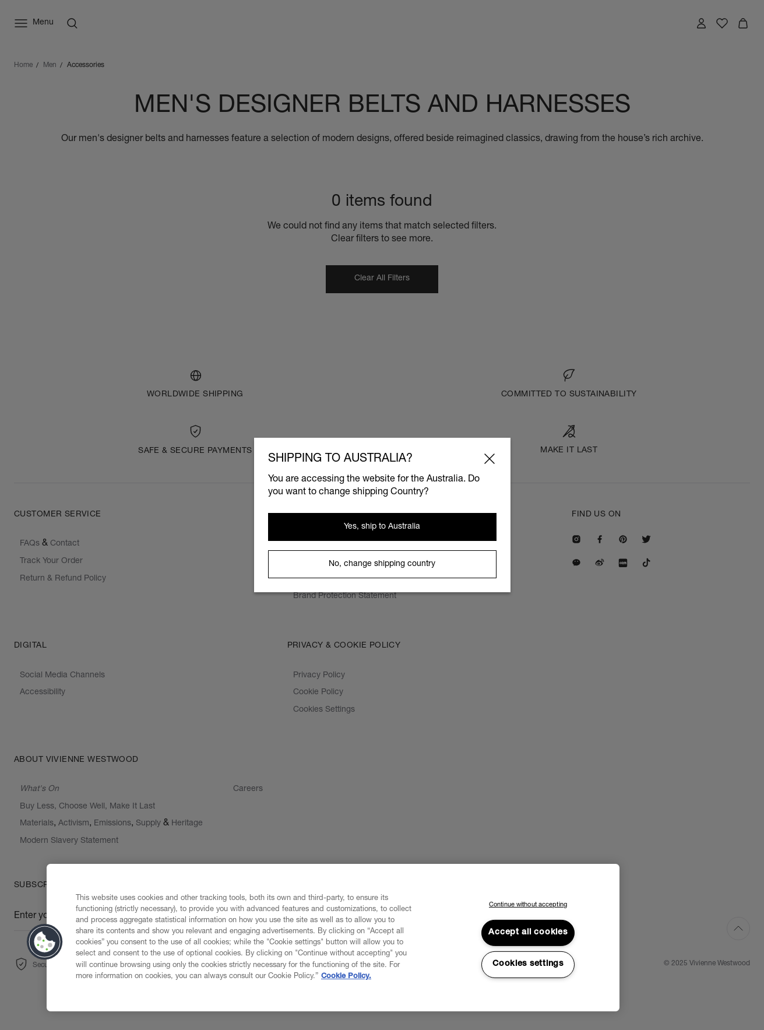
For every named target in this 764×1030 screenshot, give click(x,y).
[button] (45, 942)
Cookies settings (528, 964)
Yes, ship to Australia (382, 527)
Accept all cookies (527, 933)
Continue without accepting (528, 905)
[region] (333, 938)
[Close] (490, 459)
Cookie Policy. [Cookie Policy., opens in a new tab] (346, 976)
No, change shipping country (382, 564)
